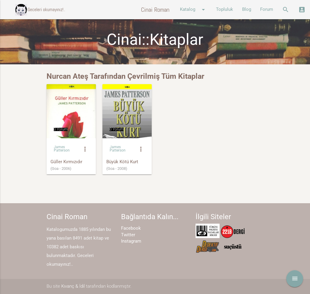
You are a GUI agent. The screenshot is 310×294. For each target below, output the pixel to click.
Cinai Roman (155, 10)
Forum (266, 9)
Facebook (131, 228)
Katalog (193, 9)
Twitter (128, 234)
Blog (246, 9)
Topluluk (224, 9)
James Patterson (62, 148)
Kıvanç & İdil (73, 286)
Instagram (131, 241)
